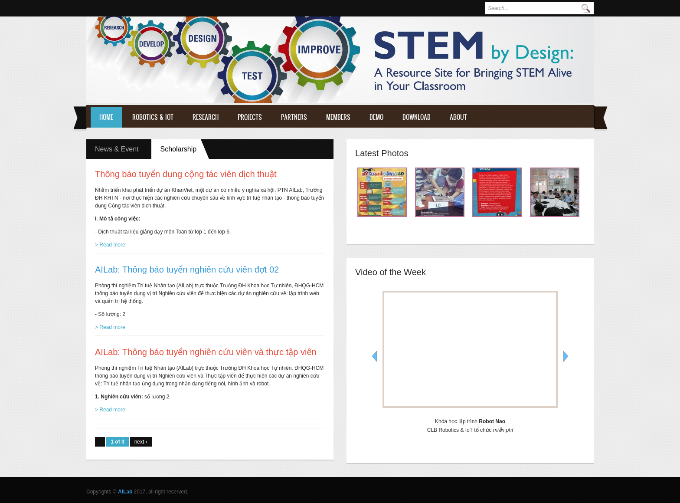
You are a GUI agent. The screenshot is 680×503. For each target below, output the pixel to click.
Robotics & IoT (152, 117)
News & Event (116, 149)
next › (140, 442)
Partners (294, 117)
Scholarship (184, 149)
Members (338, 117)
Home (106, 117)
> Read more (110, 245)
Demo (376, 117)
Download (416, 117)
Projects (250, 117)
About (458, 117)
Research (206, 117)
